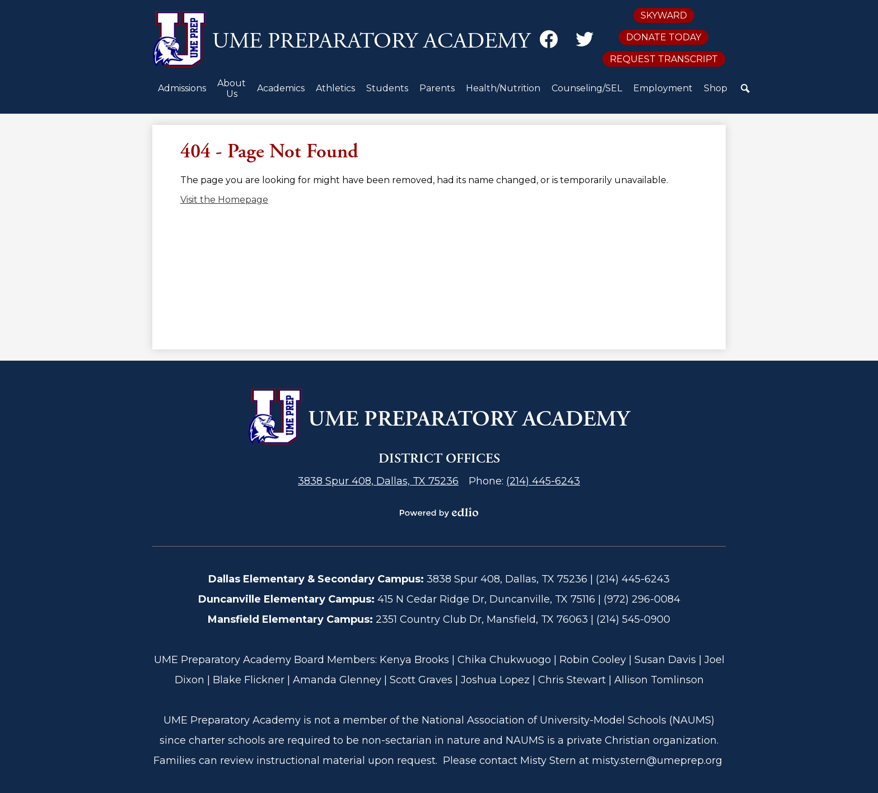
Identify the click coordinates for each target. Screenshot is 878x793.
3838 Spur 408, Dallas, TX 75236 (378, 481)
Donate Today (663, 37)
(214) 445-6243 (543, 481)
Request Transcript (664, 59)
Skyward (664, 15)
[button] (182, 92)
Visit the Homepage (224, 199)
